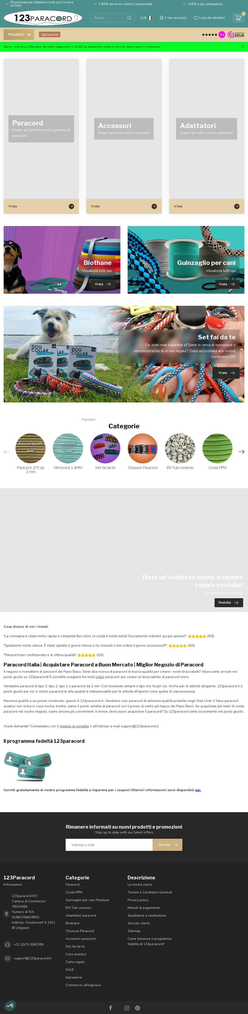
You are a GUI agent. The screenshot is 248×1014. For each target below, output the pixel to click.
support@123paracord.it (32, 958)
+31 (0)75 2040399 (28, 944)
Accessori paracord (80, 938)
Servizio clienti (139, 923)
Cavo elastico (76, 954)
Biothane (72, 923)
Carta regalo (75, 962)
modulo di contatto (74, 726)
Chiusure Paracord (80, 931)
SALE (70, 969)
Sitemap (134, 931)
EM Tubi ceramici (78, 907)
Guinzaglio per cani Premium (87, 900)
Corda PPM (74, 892)
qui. (198, 790)
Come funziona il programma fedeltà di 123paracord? (149, 941)
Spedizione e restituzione (147, 915)
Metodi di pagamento (144, 907)
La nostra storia (140, 884)
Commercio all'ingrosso (83, 985)
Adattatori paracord (81, 915)
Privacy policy (138, 900)
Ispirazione (49, 34)
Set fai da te (75, 946)
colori (100, 677)
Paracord (72, 884)
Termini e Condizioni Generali (150, 892)
